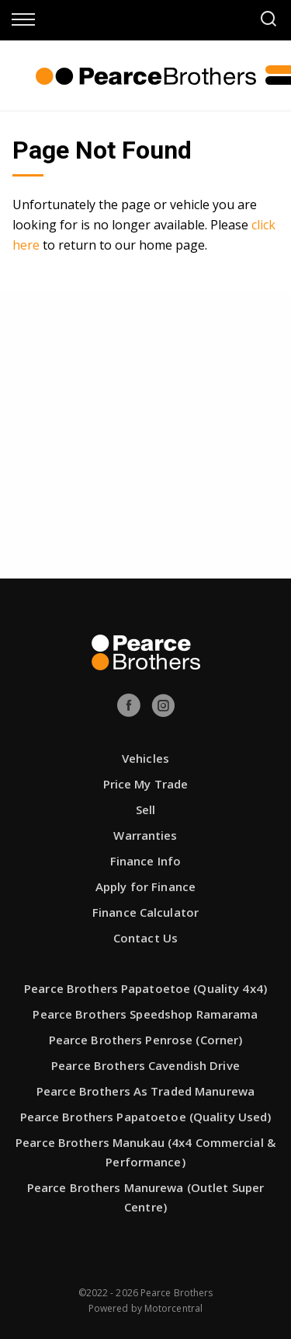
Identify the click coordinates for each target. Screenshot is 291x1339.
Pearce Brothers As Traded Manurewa (145, 1091)
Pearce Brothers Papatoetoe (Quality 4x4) (145, 988)
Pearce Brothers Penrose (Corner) (146, 1039)
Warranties (145, 835)
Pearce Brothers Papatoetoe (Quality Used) (146, 1116)
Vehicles (145, 758)
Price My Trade (146, 784)
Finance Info (145, 861)
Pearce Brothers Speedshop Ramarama (145, 1014)
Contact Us (145, 938)
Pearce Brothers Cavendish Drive (145, 1065)
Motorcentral (173, 1308)
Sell (145, 809)
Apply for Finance (145, 886)
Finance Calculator (145, 912)
